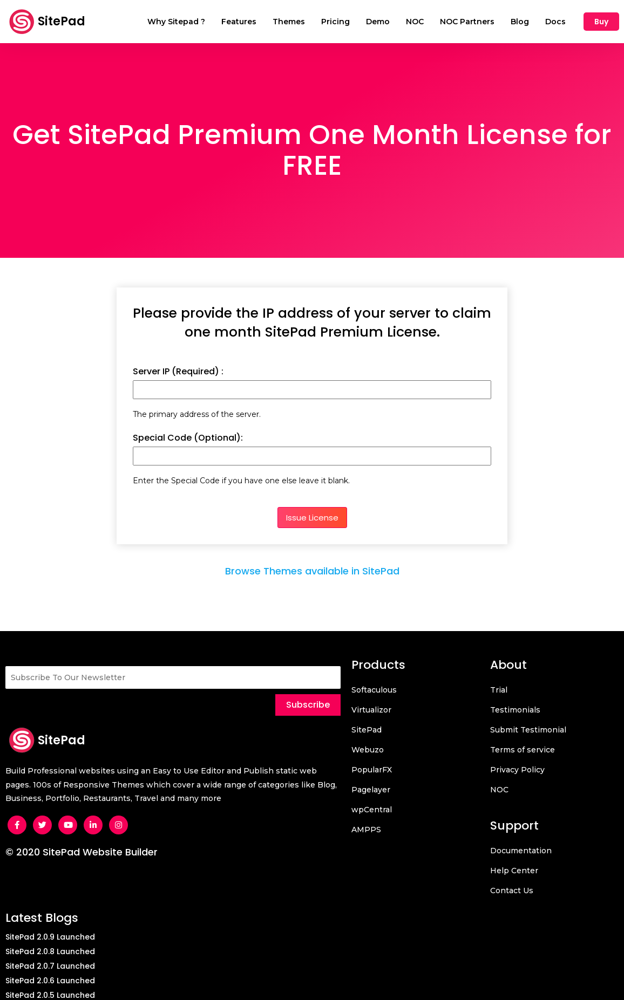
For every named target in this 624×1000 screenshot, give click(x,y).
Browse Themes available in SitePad (312, 571)
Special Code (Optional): (188, 437)
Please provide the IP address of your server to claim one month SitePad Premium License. (312, 322)
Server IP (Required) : (178, 371)
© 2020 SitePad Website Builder (81, 852)
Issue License (312, 517)
